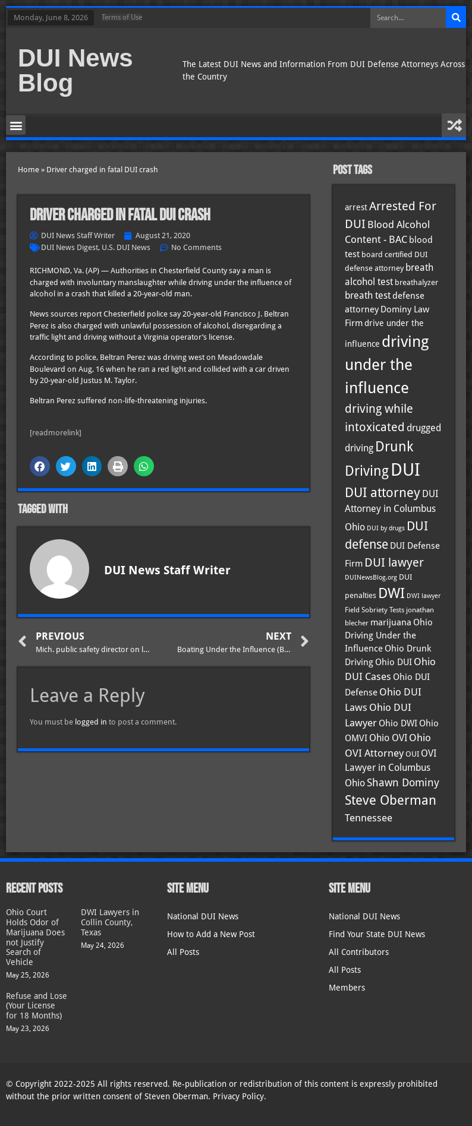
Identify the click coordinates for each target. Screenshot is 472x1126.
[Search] (456, 18)
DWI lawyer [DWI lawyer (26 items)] (423, 596)
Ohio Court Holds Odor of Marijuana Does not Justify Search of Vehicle (35, 937)
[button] (16, 125)
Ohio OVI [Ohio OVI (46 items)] (388, 738)
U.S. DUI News (126, 247)
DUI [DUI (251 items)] (405, 470)
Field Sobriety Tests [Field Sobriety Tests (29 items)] (374, 610)
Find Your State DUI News (377, 934)
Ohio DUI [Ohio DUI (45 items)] (393, 662)
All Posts (183, 952)
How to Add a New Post (211, 934)
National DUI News (202, 916)
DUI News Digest (69, 247)
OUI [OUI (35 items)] (412, 753)
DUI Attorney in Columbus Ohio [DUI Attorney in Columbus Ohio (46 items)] (391, 511)
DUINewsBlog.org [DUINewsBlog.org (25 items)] (371, 577)
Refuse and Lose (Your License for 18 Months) (36, 1006)
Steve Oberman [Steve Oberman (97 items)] (390, 800)
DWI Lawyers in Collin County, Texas (110, 922)
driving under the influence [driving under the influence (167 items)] (387, 365)
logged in (91, 721)
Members (347, 987)
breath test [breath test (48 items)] (368, 295)
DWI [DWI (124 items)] (391, 593)
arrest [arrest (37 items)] (356, 207)
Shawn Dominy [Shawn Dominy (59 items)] (403, 783)
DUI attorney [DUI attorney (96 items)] (382, 492)
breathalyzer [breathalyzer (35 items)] (416, 282)
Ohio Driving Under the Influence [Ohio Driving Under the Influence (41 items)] (389, 635)
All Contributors (359, 952)
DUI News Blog (75, 70)
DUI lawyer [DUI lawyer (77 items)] (394, 563)
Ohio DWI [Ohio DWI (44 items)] (398, 723)
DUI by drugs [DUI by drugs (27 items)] (386, 528)
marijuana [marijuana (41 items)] (390, 622)
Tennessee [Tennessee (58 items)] (368, 818)
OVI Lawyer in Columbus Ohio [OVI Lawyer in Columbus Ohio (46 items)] (390, 768)
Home (28, 169)
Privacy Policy (238, 1096)
